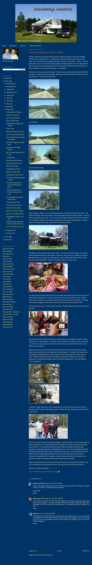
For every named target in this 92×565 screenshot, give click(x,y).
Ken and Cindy (7, 292)
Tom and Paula (7, 327)
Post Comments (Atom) (45, 555)
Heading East (10, 157)
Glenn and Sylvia (8, 264)
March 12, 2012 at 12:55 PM (54, 498)
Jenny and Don (7, 271)
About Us (23, 46)
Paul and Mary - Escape (10, 314)
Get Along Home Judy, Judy (15, 131)
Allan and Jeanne (8, 249)
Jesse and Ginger (8, 274)
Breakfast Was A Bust (13, 169)
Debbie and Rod (38, 483)
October (9, 89)
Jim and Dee (7, 279)
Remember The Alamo (13, 208)
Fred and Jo (6, 256)
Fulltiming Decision (35, 46)
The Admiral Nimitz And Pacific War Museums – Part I (14, 192)
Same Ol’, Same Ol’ (12, 115)
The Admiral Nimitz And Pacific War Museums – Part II (14, 185)
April (8, 107)
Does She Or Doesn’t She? (15, 214)
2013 (6, 78)
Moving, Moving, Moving (14, 160)
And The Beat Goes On (13, 163)
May (8, 104)
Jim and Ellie (7, 281)
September (10, 92)
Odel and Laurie (8, 309)
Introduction (13, 46)
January (9, 233)
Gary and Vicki (7, 259)
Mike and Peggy (8, 299)
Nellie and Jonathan (9, 302)
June (8, 101)
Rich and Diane (8, 322)
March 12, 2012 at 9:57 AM (53, 483)
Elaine (35, 513)
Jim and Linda (7, 284)
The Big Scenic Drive (13, 202)
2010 (6, 239)
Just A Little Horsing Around (15, 134)
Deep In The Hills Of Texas (14, 211)
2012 (6, 81)
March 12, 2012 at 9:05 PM (46, 513)
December (10, 83)
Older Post (86, 551)
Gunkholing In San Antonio (14, 175)
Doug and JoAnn (8, 254)
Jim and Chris (7, 276)
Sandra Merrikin (8, 324)
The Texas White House (14, 205)
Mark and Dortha (8, 294)
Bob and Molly (7, 251)
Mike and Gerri (7, 297)
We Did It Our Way (12, 166)
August (9, 95)
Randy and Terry (38, 498)
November (10, 86)
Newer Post (32, 551)
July (8, 98)
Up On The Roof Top (12, 118)
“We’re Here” (10, 128)
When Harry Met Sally (13, 172)
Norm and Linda (8, 307)
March (9, 109)
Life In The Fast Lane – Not (15, 227)
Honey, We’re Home (12, 121)
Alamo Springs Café (69, 218)
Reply (35, 493)
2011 (6, 237)
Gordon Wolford (8, 266)
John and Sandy (8, 289)
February (10, 230)
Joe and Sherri (7, 286)
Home (4, 46)
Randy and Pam (8, 317)
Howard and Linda (8, 269)
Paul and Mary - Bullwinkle (11, 312)
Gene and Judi (7, 261)
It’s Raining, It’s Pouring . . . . (15, 112)
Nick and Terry (7, 304)
